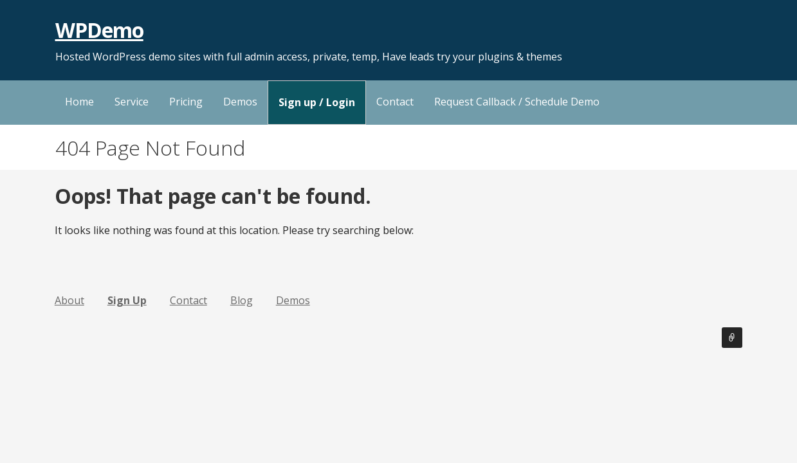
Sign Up (127, 300)
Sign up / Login (317, 102)
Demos (240, 102)
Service (132, 102)
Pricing (186, 102)
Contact (395, 102)
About (69, 300)
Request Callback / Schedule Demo (517, 102)
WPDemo (99, 30)
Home (79, 102)
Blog (241, 300)
